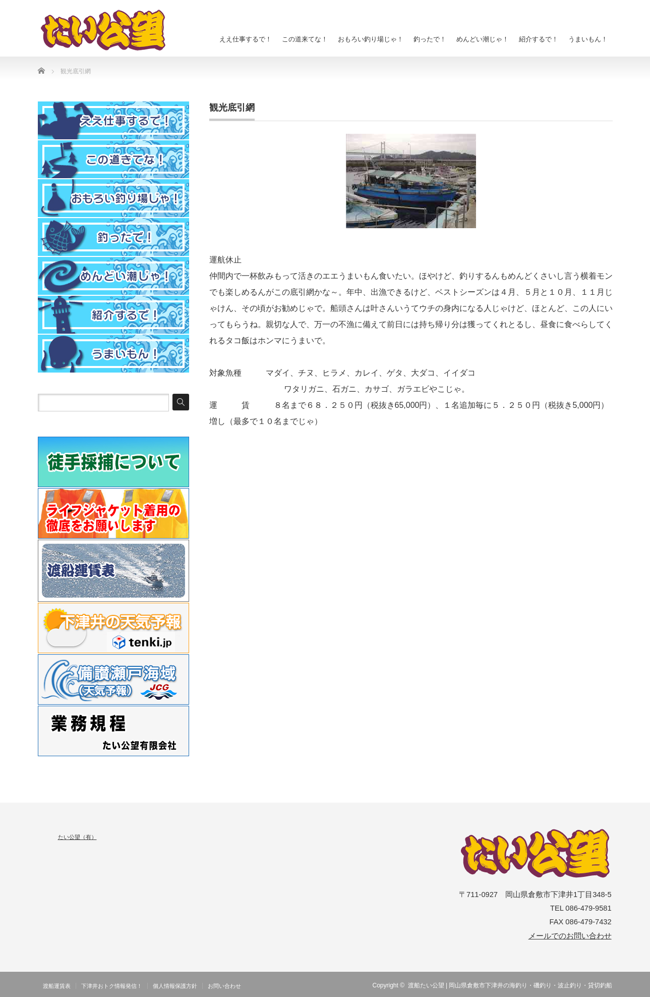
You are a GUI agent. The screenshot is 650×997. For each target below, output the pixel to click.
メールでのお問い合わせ (570, 936)
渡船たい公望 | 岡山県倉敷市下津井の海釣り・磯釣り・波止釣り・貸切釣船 (510, 985)
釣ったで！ (429, 39)
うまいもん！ (588, 39)
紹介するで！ (538, 39)
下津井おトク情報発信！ (111, 986)
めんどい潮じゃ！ (482, 39)
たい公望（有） (77, 837)
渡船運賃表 (57, 986)
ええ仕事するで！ (245, 39)
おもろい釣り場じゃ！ (370, 39)
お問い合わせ (224, 986)
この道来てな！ (305, 39)
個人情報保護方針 (175, 986)
